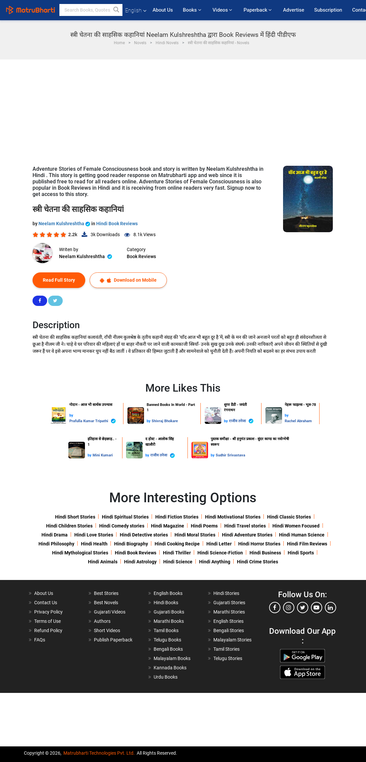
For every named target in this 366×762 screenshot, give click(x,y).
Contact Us (45, 602)
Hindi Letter (219, 543)
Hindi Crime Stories (257, 561)
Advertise (293, 10)
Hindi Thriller (177, 552)
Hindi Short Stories (75, 517)
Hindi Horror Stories (259, 543)
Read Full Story (59, 280)
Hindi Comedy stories (121, 525)
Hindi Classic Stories (289, 517)
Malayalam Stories (232, 639)
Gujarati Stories (229, 602)
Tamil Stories (226, 649)
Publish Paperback (113, 639)
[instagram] (288, 607)
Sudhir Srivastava (230, 455)
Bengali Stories (228, 630)
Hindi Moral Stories (195, 534)
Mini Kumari (103, 455)
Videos (223, 10)
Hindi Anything (214, 561)
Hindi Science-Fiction (220, 552)
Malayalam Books (172, 658)
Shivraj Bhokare (165, 421)
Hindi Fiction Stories (176, 517)
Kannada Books (170, 667)
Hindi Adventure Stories (247, 534)
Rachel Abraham (298, 421)
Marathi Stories (229, 612)
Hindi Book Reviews (117, 223)
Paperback (258, 10)
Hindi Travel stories (245, 525)
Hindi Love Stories (93, 534)
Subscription (328, 10)
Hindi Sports (301, 552)
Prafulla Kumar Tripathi (92, 421)
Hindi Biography (131, 543)
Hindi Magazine (167, 525)
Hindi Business (265, 552)
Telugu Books (167, 639)
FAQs (39, 639)
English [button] (135, 10)
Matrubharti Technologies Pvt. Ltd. (99, 753)
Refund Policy (48, 630)
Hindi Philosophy (56, 543)
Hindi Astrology (140, 561)
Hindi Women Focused (296, 525)
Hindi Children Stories (69, 525)
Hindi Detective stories (144, 534)
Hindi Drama (54, 534)
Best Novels (106, 602)
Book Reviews (141, 256)
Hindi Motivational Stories (232, 517)
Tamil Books (166, 630)
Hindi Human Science (302, 534)
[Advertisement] (183, 109)
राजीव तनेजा (241, 421)
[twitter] (302, 607)
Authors (102, 621)
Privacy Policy (48, 612)
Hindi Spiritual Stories (125, 517)
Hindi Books (166, 602)
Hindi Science (177, 561)
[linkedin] (330, 607)
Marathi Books (169, 621)
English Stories (228, 621)
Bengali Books (168, 649)
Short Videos (107, 630)
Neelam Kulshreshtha (64, 223)
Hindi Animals (102, 561)
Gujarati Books (169, 612)
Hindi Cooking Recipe (177, 543)
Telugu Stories (227, 658)
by (71, 415)
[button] (116, 10)
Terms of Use (47, 621)
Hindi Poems (204, 525)
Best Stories (106, 593)
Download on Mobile (128, 280)
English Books (168, 593)
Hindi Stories (226, 593)
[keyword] (90, 10)
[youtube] (316, 607)
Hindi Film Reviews (307, 543)
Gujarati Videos (109, 612)
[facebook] (274, 607)
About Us (163, 10)
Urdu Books (166, 677)
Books (192, 10)
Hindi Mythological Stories (80, 552)
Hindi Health (94, 543)
